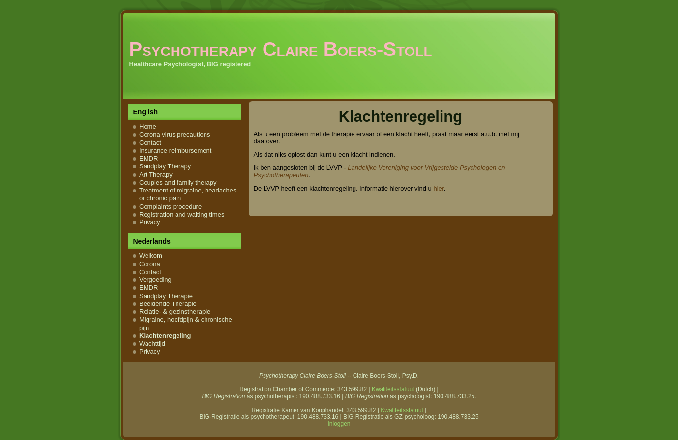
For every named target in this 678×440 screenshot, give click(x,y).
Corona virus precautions (174, 134)
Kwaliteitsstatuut (393, 389)
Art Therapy (156, 174)
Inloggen (338, 423)
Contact (150, 142)
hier (438, 188)
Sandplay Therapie (166, 296)
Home (147, 126)
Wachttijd (152, 343)
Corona (149, 264)
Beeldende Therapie (168, 303)
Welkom (150, 255)
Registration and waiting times (181, 214)
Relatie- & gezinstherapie (174, 311)
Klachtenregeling (165, 335)
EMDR (148, 158)
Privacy (149, 222)
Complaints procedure (170, 206)
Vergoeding (155, 279)
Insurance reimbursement (175, 150)
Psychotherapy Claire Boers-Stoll (280, 49)
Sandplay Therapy (165, 166)
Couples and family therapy (178, 182)
